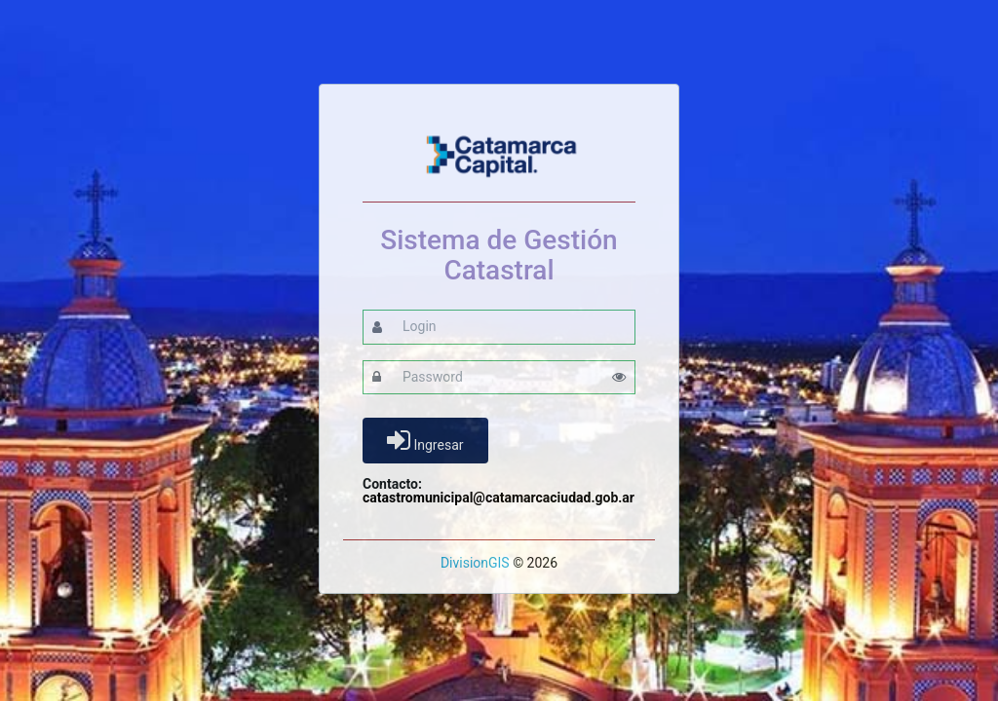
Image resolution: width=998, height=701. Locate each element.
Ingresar (425, 440)
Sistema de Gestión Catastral (498, 256)
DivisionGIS (475, 563)
